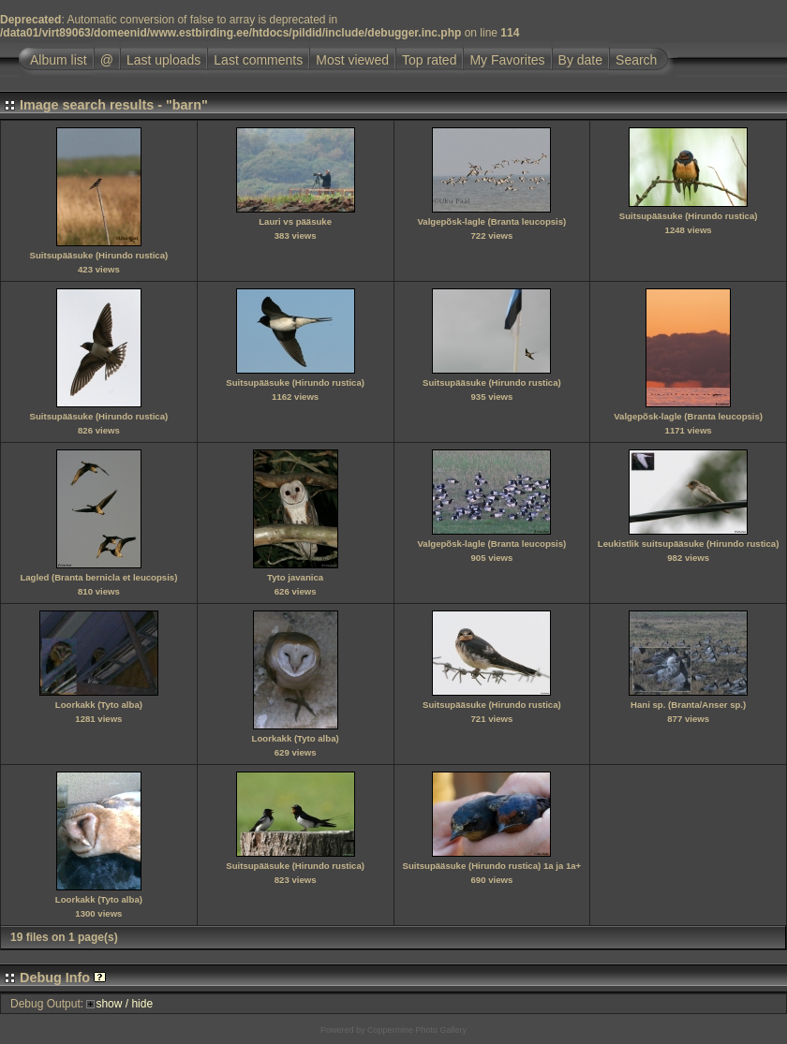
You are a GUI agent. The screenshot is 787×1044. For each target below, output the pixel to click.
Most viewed (352, 59)
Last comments (258, 59)
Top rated (429, 59)
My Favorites (506, 59)
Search (636, 59)
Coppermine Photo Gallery (417, 1030)
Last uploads (163, 59)
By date (580, 59)
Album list (58, 59)
